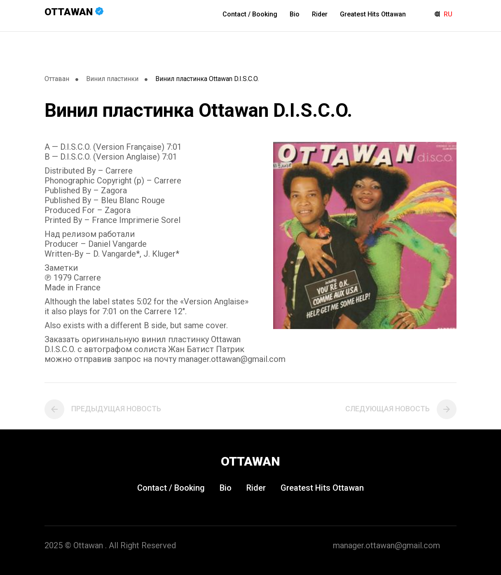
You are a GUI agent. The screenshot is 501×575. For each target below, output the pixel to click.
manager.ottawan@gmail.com (386, 545)
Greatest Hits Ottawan (373, 14)
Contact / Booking (249, 14)
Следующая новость (387, 408)
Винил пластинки (112, 79)
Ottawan (73, 12)
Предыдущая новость (116, 408)
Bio (295, 14)
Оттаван (56, 79)
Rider (320, 14)
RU (448, 14)
